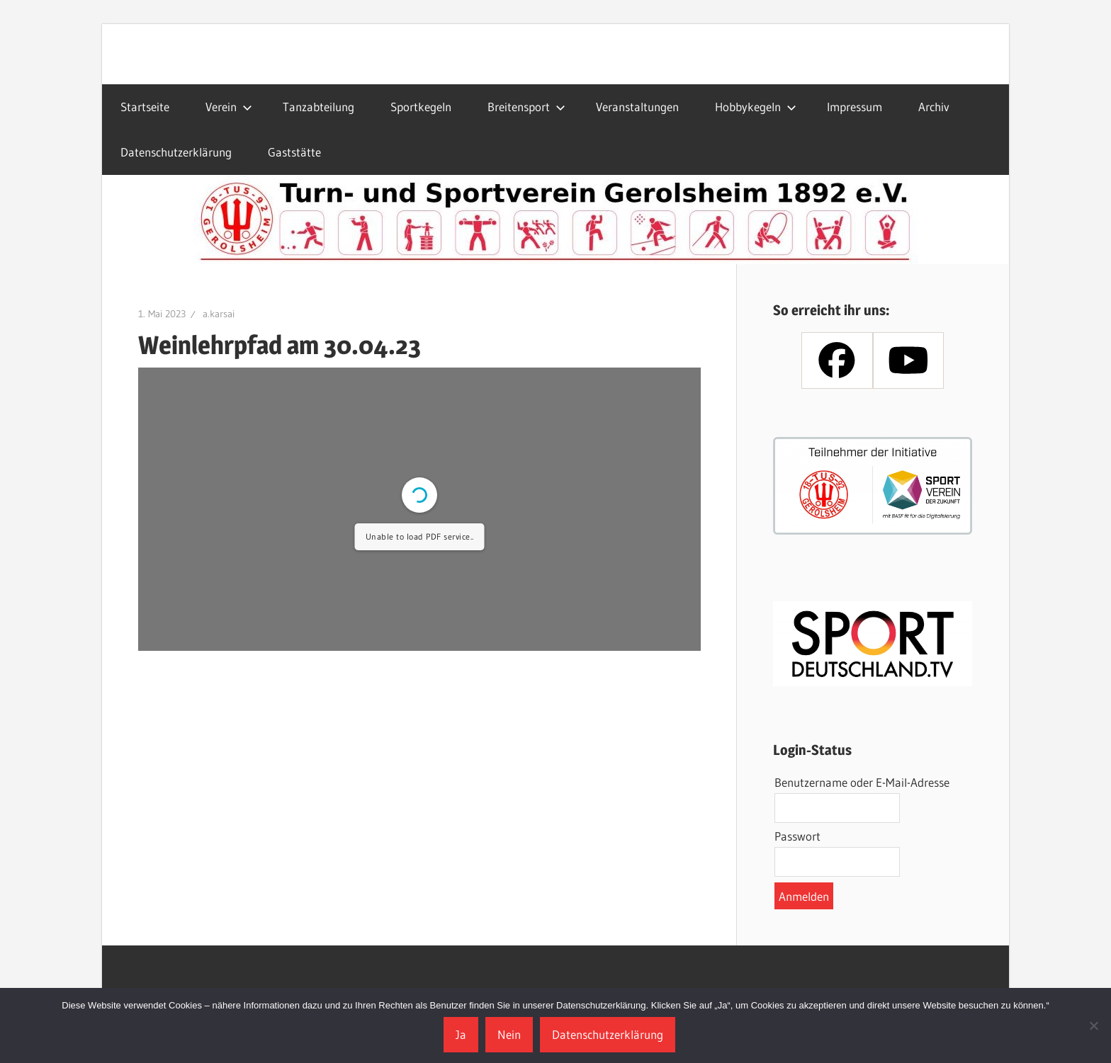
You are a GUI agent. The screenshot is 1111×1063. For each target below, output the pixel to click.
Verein (228, 106)
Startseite (144, 106)
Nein (509, 1034)
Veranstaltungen (637, 106)
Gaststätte (294, 151)
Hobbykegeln (755, 106)
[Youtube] (908, 360)
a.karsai (219, 313)
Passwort (797, 836)
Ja (461, 1034)
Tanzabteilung (318, 106)
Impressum (854, 106)
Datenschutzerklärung (176, 151)
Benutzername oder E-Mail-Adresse (861, 782)
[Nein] (1093, 1025)
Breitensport (526, 106)
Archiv (933, 106)
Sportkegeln (420, 106)
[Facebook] (836, 360)
